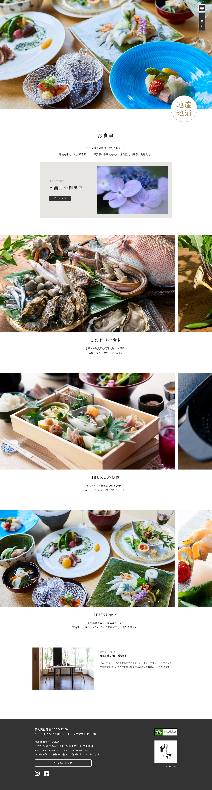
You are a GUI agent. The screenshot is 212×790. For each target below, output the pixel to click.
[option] (106, 61)
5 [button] (167, 602)
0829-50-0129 (50, 750)
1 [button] (163, 327)
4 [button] (163, 602)
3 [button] (158, 602)
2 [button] (167, 327)
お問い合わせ (63, 763)
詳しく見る (60, 198)
